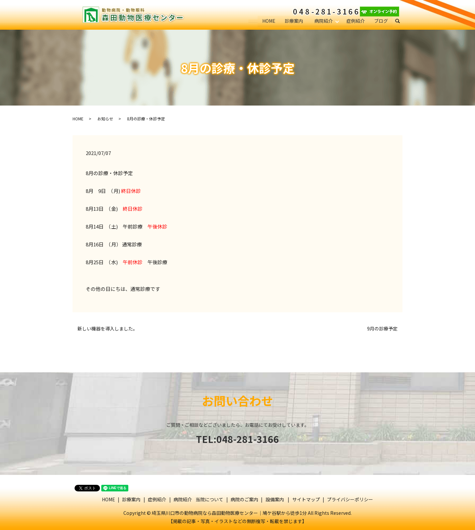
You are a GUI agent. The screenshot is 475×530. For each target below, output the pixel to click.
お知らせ (105, 118)
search (400, 21)
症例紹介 (355, 20)
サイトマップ (306, 499)
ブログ (381, 20)
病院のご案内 (244, 499)
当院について (209, 499)
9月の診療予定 (382, 329)
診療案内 (293, 20)
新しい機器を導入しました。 (108, 329)
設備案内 (275, 499)
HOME (268, 20)
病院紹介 (323, 20)
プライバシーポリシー (350, 499)
